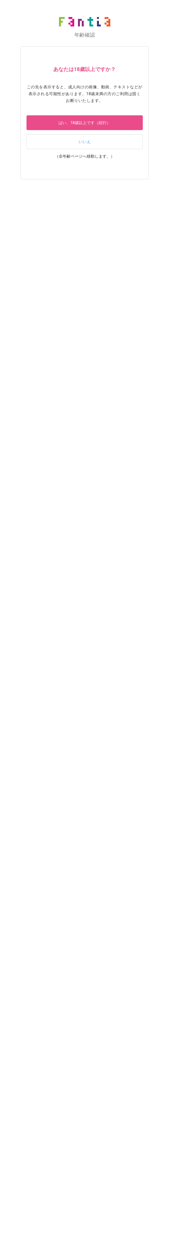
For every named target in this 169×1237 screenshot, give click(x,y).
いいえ (85, 141)
